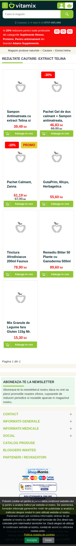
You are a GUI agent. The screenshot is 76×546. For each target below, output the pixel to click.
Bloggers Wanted (19, 450)
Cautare (47, 50)
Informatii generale (21, 421)
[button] (61, 5)
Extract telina (63, 50)
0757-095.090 (52, 22)
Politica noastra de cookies (39, 534)
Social (9, 435)
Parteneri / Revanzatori (24, 457)
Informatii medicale (21, 428)
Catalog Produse (19, 443)
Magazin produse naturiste (23, 50)
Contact (10, 414)
